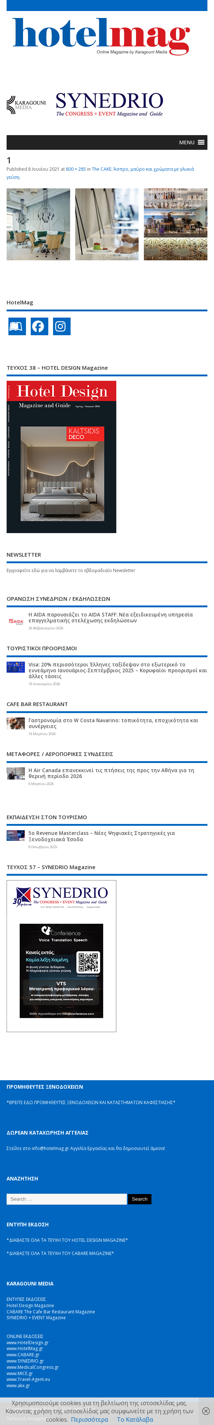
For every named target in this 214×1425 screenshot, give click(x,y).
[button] (187, 142)
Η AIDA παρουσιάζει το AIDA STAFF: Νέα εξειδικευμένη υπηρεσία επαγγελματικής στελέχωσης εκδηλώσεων (111, 617)
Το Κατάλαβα (135, 1419)
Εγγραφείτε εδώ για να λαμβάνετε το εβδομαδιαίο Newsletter (71, 570)
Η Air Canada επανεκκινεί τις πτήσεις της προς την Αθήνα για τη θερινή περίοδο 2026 (111, 773)
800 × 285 (76, 169)
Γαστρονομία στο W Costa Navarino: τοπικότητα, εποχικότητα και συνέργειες (113, 723)
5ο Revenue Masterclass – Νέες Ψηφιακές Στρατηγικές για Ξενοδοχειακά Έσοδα (102, 836)
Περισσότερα (89, 1419)
